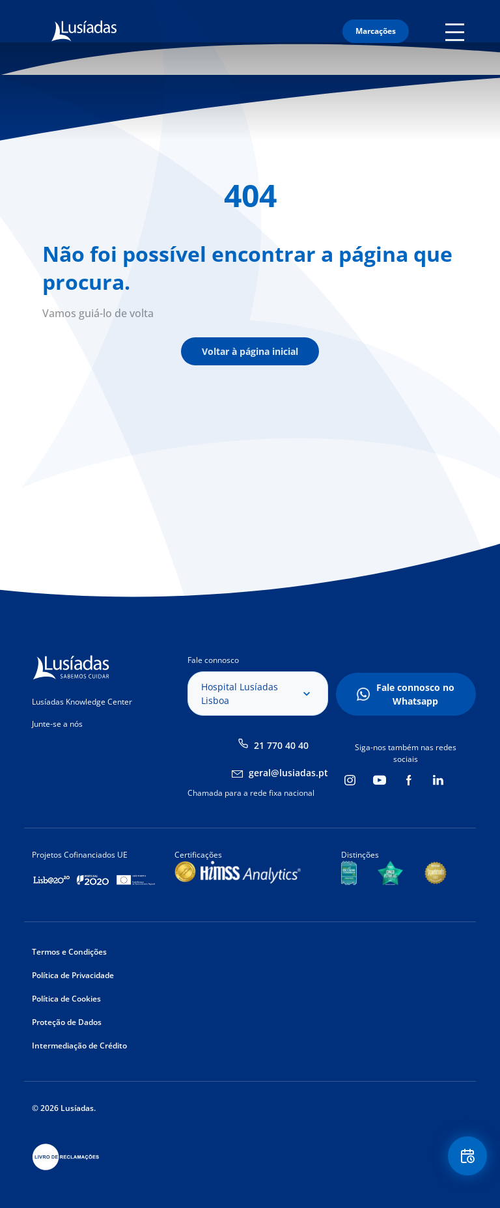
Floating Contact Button (467, 1156)
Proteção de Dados (67, 1022)
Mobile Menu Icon (456, 31)
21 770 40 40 (281, 745)
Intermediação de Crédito (79, 1045)
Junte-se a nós (57, 723)
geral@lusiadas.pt (288, 772)
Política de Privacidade (73, 975)
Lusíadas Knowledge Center (82, 701)
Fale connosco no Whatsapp (415, 694)
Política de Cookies (66, 998)
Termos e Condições (69, 951)
